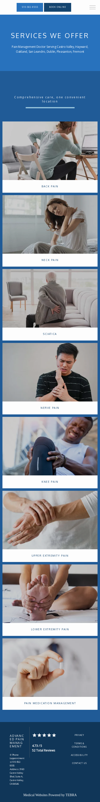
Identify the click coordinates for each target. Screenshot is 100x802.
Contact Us (79, 763)
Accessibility (79, 755)
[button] (93, 8)
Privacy (79, 735)
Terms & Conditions (79, 745)
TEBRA (71, 795)
